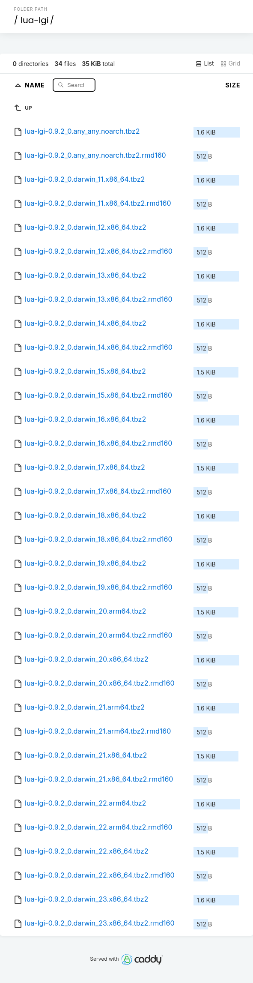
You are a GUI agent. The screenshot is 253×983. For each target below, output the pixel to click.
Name (36, 84)
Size (233, 85)
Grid (230, 63)
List (204, 63)
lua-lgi (35, 20)
